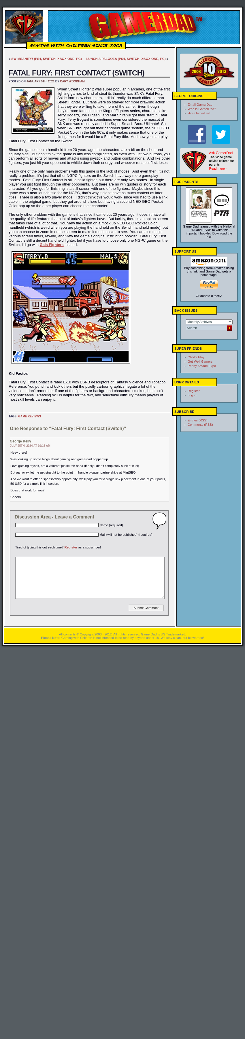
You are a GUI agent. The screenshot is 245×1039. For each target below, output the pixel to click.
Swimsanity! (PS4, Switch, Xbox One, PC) (46, 58)
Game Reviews (29, 416)
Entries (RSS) (197, 420)
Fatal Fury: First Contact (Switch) (76, 73)
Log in (192, 395)
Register (71, 547)
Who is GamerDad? (202, 109)
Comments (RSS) (200, 424)
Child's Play (196, 357)
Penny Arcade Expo (202, 366)
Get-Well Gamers (200, 361)
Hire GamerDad (199, 113)
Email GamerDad (200, 104)
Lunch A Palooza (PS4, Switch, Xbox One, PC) (126, 58)
